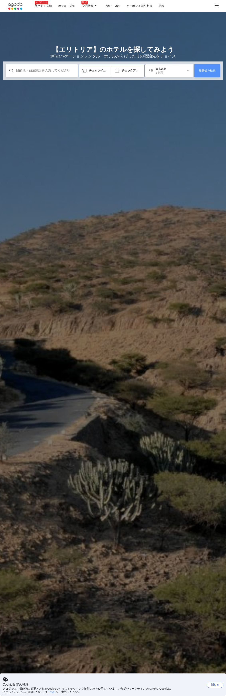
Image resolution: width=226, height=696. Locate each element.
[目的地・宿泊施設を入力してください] (45, 70)
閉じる (215, 684)
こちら (51, 691)
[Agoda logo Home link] (15, 6)
